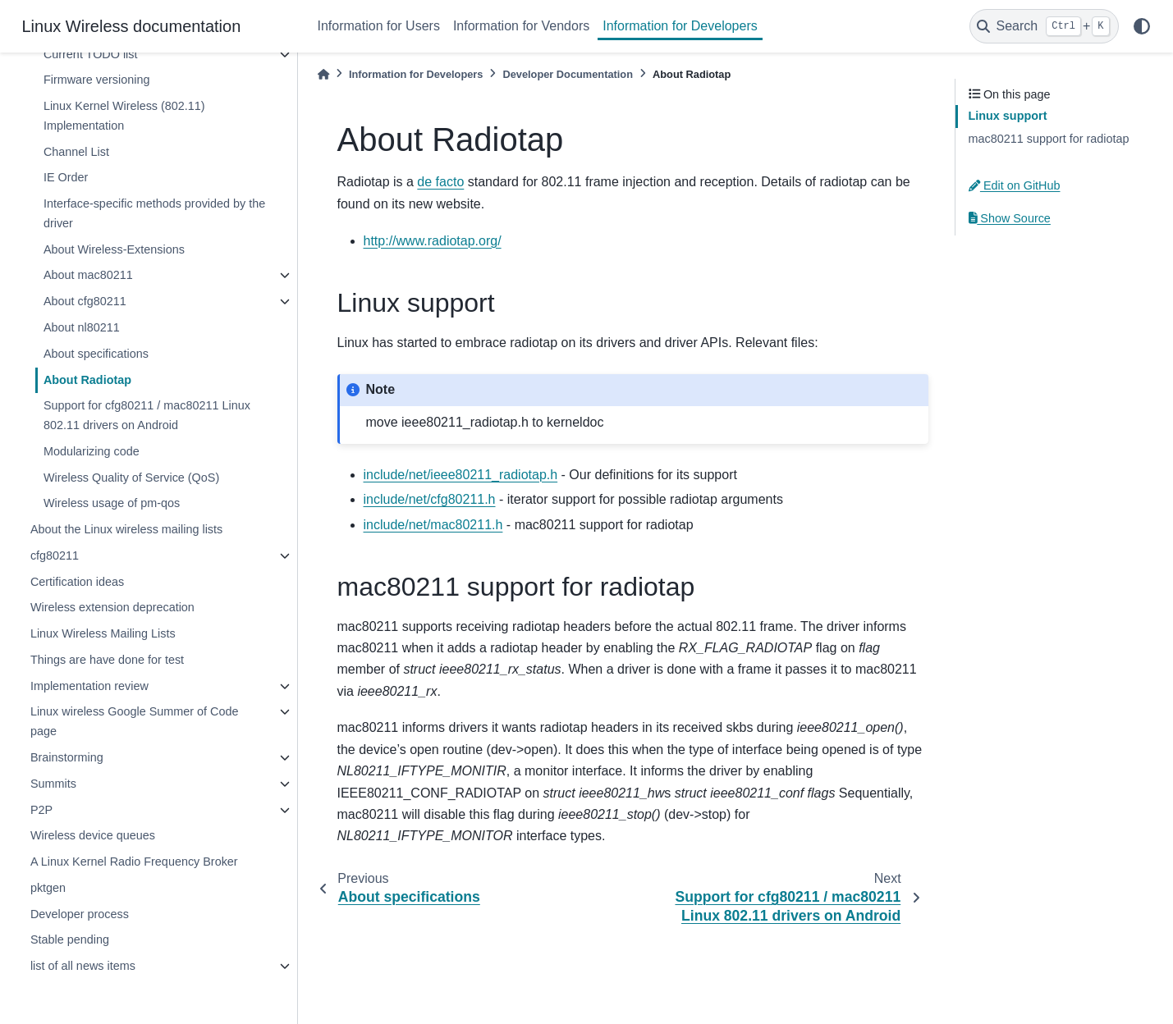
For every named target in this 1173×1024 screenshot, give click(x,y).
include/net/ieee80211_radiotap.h (461, 475)
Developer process (79, 914)
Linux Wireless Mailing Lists (103, 633)
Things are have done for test (107, 659)
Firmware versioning (97, 79)
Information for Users (379, 26)
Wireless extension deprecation (112, 607)
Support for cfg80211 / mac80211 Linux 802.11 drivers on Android (147, 415)
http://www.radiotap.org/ (433, 241)
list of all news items (82, 965)
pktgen (48, 887)
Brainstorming (66, 757)
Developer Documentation (567, 74)
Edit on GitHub (1015, 185)
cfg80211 (54, 555)
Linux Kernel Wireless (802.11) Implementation (124, 115)
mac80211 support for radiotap (1049, 138)
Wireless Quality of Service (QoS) (131, 477)
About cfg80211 (85, 301)
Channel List (76, 151)
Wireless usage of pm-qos (112, 503)
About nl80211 (82, 327)
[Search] (1044, 26)
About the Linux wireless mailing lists (126, 529)
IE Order (66, 177)
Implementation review (89, 686)
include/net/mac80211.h (433, 525)
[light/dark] (1142, 26)
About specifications (96, 353)
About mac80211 (88, 274)
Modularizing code (92, 451)
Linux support (1008, 115)
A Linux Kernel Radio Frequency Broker (134, 861)
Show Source (1010, 218)
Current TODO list (91, 54)
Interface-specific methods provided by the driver (154, 213)
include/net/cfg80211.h (430, 499)
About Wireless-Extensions (114, 249)
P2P (41, 809)
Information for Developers (680, 26)
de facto (440, 182)
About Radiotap (87, 379)
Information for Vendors (521, 26)
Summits (53, 783)
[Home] (323, 74)
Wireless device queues (92, 835)
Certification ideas (77, 581)
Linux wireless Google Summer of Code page (134, 721)
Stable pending (69, 939)
